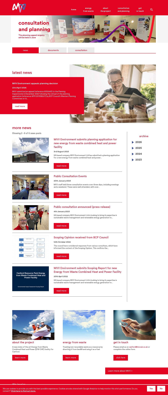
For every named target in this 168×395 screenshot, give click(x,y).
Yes (151, 389)
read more (20, 106)
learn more (20, 358)
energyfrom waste (88, 9)
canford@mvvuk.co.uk (138, 347)
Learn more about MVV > (121, 371)
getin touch (140, 9)
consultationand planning (123, 9)
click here (120, 358)
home (73, 9)
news (25, 50)
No (161, 389)
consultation (81, 50)
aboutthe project (105, 9)
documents (53, 50)
